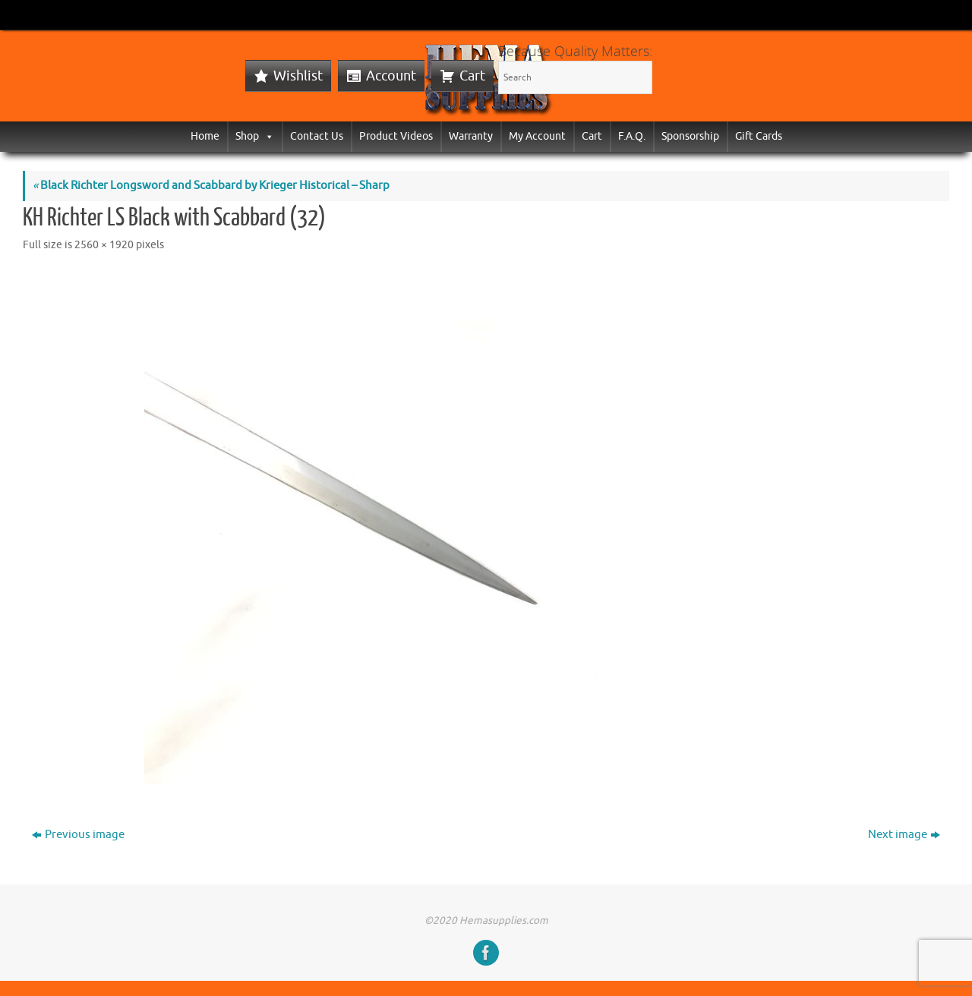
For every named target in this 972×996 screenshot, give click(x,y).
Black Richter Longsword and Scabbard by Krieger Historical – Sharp (211, 185)
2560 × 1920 (104, 244)
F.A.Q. (631, 136)
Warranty (471, 136)
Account (391, 76)
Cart (472, 76)
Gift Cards (758, 136)
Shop (254, 136)
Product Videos (396, 136)
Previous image (78, 834)
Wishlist (298, 76)
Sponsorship (690, 136)
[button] (266, 136)
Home (205, 136)
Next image (904, 834)
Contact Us (316, 136)
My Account (537, 136)
